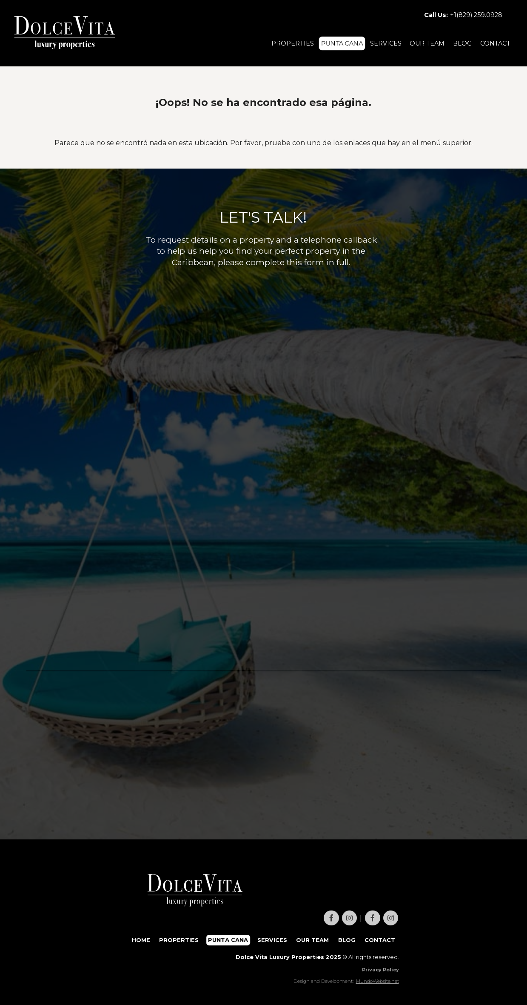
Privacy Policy (380, 970)
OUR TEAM (427, 43)
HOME (141, 940)
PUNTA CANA (342, 43)
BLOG (462, 43)
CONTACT (495, 43)
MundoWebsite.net (377, 981)
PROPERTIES (292, 43)
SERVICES (386, 43)
